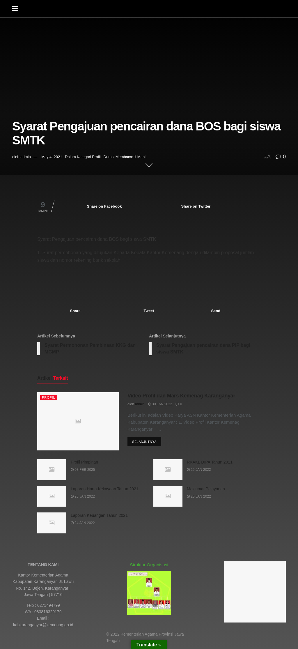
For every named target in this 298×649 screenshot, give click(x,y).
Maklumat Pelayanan (206, 489)
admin (25, 157)
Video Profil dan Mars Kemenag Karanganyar (181, 396)
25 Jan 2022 (199, 470)
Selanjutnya (144, 442)
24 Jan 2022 (83, 523)
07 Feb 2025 (83, 470)
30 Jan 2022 (160, 404)
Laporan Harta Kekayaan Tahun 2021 (104, 489)
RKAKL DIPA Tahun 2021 (210, 462)
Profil (96, 157)
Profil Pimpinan (84, 462)
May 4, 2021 (51, 157)
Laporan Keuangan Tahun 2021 (99, 515)
